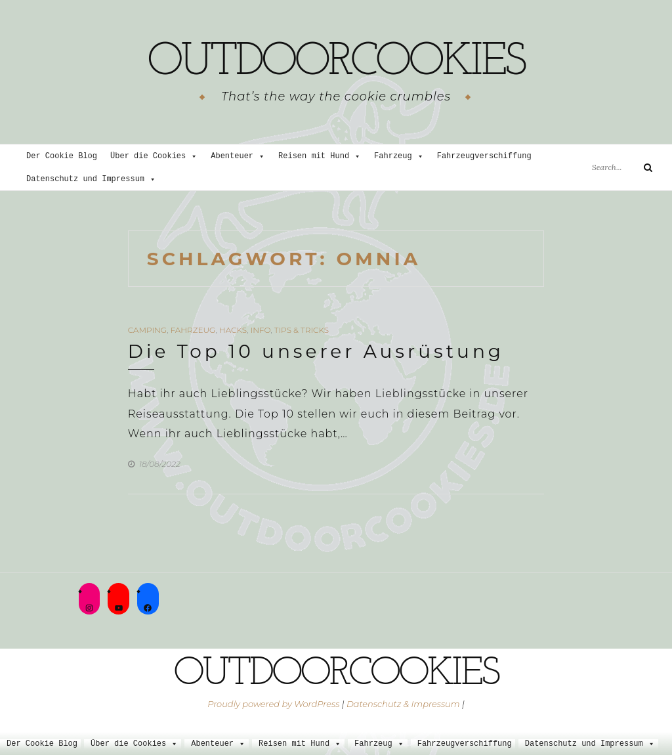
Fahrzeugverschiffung (484, 157)
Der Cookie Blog (61, 157)
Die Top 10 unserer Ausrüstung (316, 351)
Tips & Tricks (301, 330)
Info (261, 330)
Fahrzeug (399, 157)
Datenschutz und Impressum (91, 179)
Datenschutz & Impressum (403, 704)
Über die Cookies (154, 157)
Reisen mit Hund (319, 157)
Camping (147, 330)
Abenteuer (238, 157)
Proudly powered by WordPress (273, 704)
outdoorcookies (336, 62)
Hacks (233, 330)
